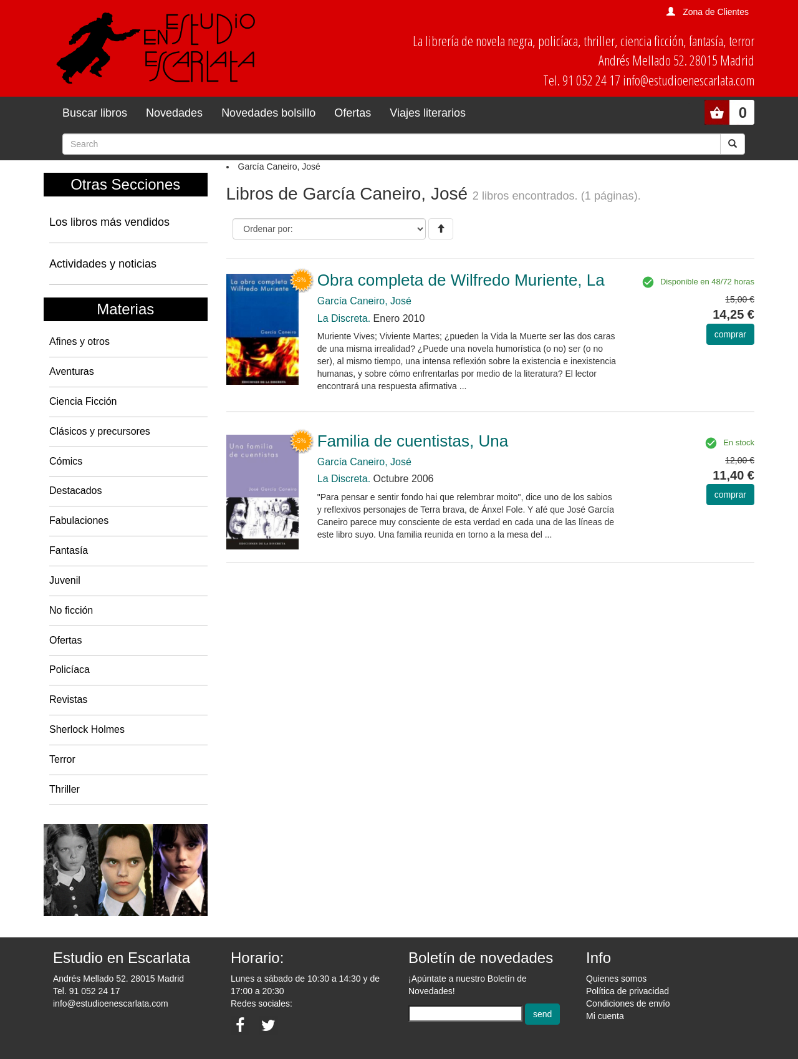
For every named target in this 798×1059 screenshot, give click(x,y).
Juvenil (64, 580)
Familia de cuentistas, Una (412, 441)
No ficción (71, 610)
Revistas (68, 699)
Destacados (75, 490)
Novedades (174, 113)
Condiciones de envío (628, 1003)
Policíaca (69, 669)
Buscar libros (94, 113)
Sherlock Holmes (87, 729)
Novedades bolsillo (268, 113)
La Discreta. (343, 318)
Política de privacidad (627, 991)
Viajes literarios (428, 113)
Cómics (65, 461)
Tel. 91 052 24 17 (86, 991)
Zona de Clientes (716, 12)
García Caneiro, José (364, 301)
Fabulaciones (78, 520)
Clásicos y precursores (99, 431)
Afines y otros (79, 341)
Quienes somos (616, 979)
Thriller (64, 789)
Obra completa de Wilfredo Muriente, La (461, 280)
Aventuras (71, 371)
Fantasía (68, 550)
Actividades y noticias (102, 264)
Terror (62, 759)
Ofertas (352, 113)
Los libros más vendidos (109, 222)
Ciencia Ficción (83, 401)
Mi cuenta (605, 1016)
